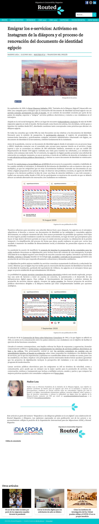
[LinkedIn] (94, 2)
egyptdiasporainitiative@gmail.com (75, 396)
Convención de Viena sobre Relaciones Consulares (42, 338)
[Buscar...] (82, 15)
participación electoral (55, 135)
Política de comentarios (13, 441)
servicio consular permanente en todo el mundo (27, 113)
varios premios (57, 281)
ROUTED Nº (38, 55)
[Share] (18, 101)
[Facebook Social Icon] (86, 2)
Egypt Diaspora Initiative (38, 108)
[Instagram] (90, 2)
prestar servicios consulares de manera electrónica (42, 275)
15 (44, 55)
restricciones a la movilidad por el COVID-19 (34, 164)
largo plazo (59, 373)
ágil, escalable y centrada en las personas (64, 257)
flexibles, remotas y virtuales (19, 257)
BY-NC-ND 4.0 (40, 521)
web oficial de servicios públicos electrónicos (26, 157)
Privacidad (49, 521)
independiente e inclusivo (68, 122)
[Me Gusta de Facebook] (26, 101)
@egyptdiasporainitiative (42, 398)
